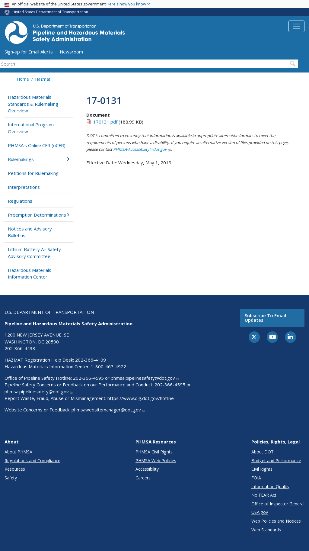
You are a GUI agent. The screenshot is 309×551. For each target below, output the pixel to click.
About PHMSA (18, 452)
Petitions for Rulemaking (33, 173)
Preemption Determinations (38, 215)
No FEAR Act (263, 495)
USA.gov (259, 512)
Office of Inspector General (277, 504)
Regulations (20, 201)
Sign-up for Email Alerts (29, 52)
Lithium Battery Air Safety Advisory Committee (34, 252)
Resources (15, 469)
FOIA (256, 478)
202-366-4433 (20, 348)
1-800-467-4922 (108, 366)
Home (23, 79)
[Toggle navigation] (296, 26)
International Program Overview (31, 127)
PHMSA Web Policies (155, 460)
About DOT (262, 452)
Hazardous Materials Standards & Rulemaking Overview (33, 104)
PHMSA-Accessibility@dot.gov (142, 149)
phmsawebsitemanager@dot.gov (108, 410)
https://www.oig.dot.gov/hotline (140, 398)
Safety (11, 478)
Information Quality (270, 486)
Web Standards (266, 530)
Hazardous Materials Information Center (29, 273)
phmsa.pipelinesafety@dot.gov (145, 378)
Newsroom (71, 52)
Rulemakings (38, 159)
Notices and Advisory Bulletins (30, 232)
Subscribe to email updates (265, 317)
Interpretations (24, 187)
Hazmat (42, 79)
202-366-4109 (90, 360)
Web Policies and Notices (276, 521)
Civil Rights (261, 469)
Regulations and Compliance (32, 460)
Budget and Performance (276, 460)
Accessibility (147, 469)
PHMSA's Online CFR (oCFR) (36, 145)
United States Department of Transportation (50, 11)
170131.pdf (105, 122)
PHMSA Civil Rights (154, 452)
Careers (143, 478)
